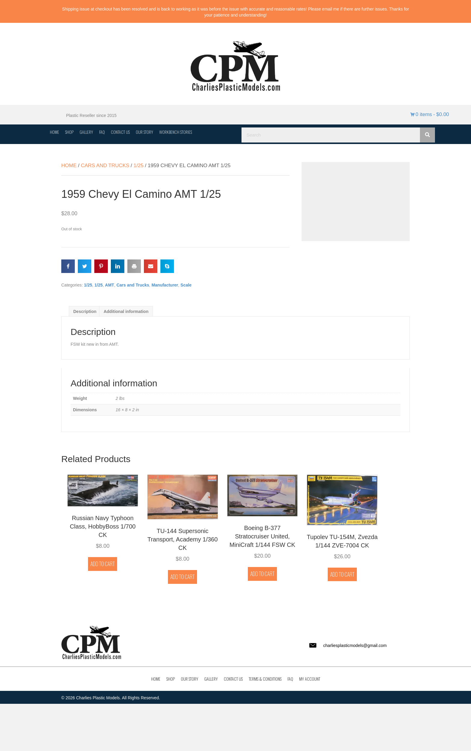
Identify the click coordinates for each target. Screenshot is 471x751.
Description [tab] (84, 311)
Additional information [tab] (126, 311)
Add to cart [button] (102, 564)
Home (69, 165)
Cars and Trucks (105, 165)
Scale (186, 285)
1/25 (139, 165)
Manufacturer (164, 285)
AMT (109, 285)
